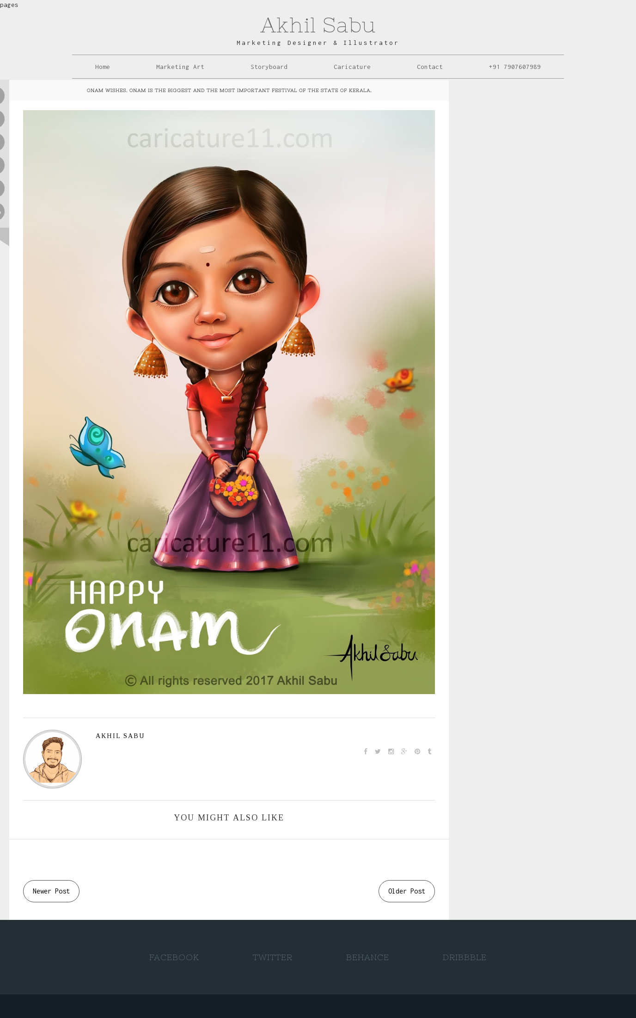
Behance (367, 957)
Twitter (273, 957)
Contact (430, 66)
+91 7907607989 (515, 66)
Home (102, 66)
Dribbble (465, 957)
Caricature (352, 66)
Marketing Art (180, 66)
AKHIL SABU (120, 735)
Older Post (406, 891)
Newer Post (51, 891)
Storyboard (269, 66)
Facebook (174, 957)
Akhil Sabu (318, 25)
